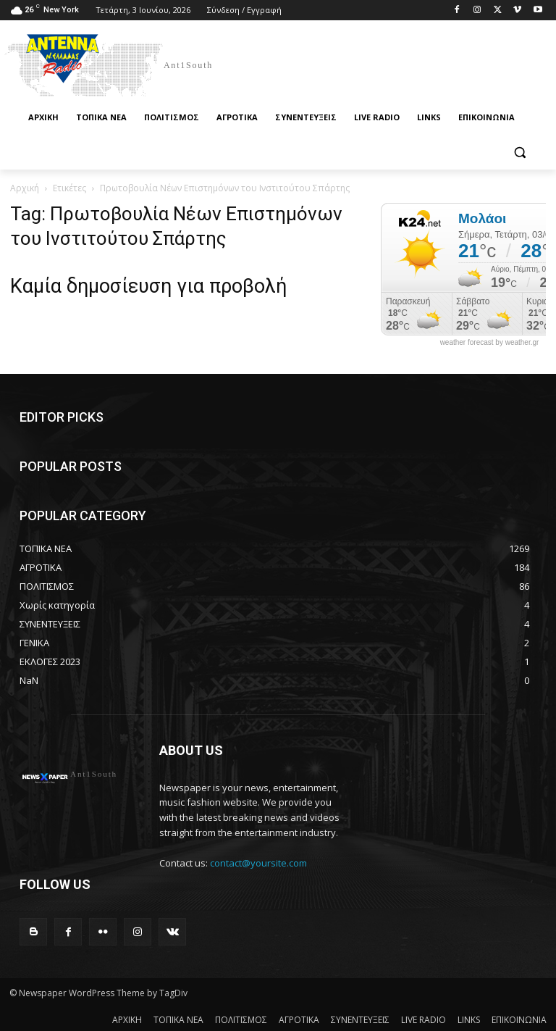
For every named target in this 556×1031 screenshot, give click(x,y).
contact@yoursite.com (258, 862)
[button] (519, 152)
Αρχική (24, 188)
